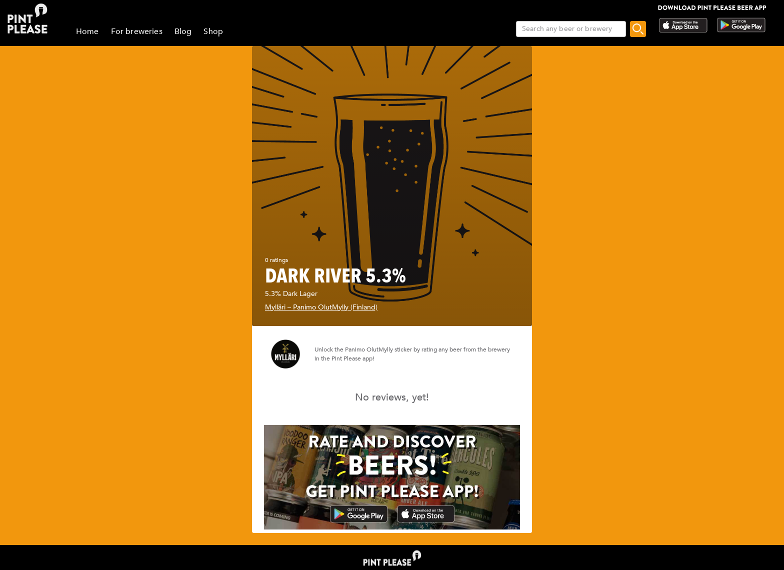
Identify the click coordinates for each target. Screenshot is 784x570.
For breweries (136, 31)
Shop (213, 31)
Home (87, 31)
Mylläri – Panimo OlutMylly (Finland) (321, 307)
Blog (183, 31)
